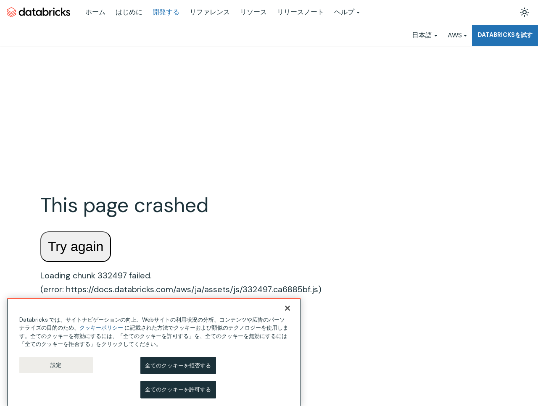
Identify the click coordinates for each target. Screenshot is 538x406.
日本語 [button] (422, 35)
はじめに (129, 12)
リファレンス (210, 12)
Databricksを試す (505, 35)
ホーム (95, 12)
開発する (166, 12)
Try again (75, 246)
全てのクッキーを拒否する (178, 375)
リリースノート (300, 12)
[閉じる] (287, 318)
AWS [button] (455, 35)
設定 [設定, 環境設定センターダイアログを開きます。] (55, 374)
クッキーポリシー (101, 337)
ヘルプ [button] (344, 12)
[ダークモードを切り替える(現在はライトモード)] (524, 12)
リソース (253, 12)
